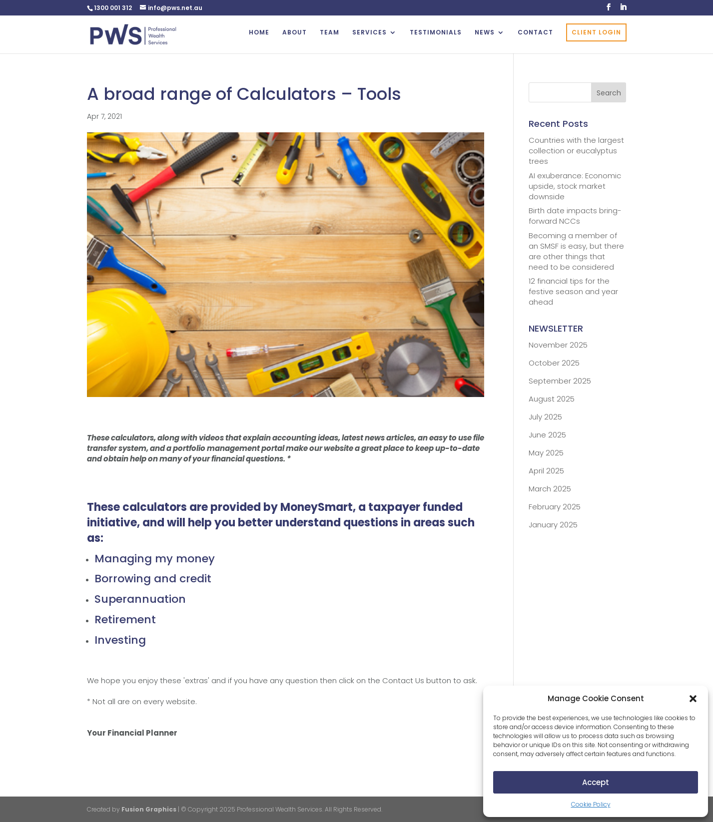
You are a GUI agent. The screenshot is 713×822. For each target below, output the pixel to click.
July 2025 (545, 416)
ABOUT (294, 32)
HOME (259, 32)
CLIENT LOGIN (596, 32)
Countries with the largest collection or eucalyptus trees (576, 150)
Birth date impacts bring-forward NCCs (575, 215)
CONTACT (535, 32)
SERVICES (369, 32)
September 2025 (560, 381)
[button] (693, 699)
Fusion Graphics (148, 809)
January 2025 (553, 524)
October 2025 (554, 363)
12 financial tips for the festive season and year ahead (573, 291)
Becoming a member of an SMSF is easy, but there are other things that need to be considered (576, 251)
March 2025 (550, 488)
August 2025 (552, 399)
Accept (595, 782)
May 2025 (546, 452)
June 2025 (547, 434)
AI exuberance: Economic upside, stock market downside (575, 186)
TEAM (329, 32)
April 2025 (546, 470)
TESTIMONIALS (436, 32)
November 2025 (558, 345)
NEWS (485, 32)
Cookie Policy (591, 804)
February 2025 (555, 506)
